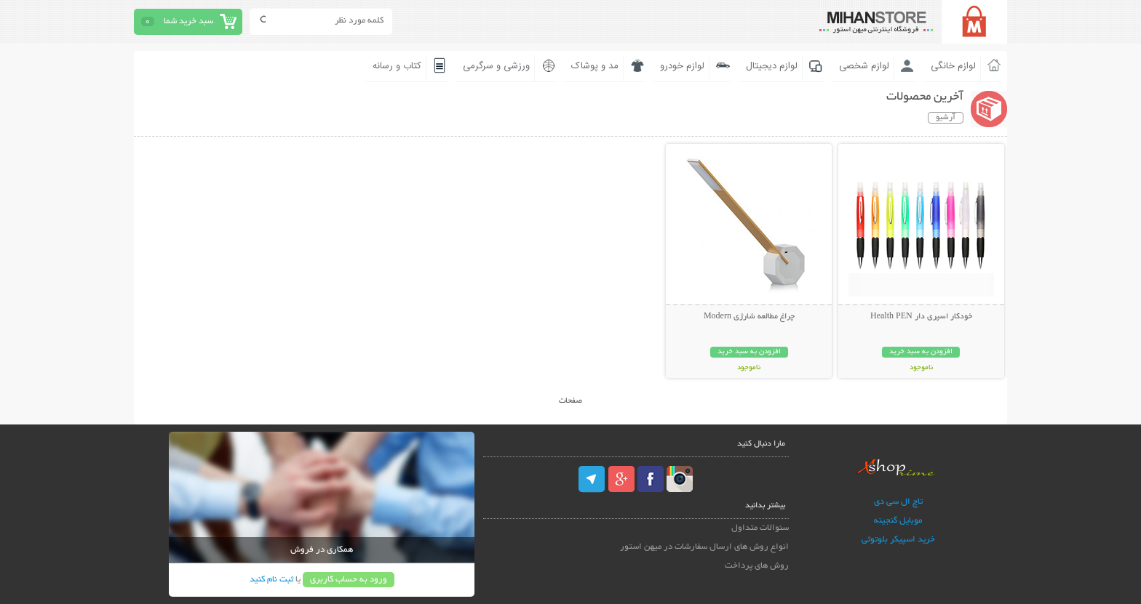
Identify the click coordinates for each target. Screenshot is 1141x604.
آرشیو (945, 117)
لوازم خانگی (953, 66)
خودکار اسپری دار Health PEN (921, 317)
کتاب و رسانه (397, 66)
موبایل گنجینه (898, 521)
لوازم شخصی (864, 66)
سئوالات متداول (760, 528)
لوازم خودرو (682, 66)
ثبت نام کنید (271, 579)
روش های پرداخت (757, 566)
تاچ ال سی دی (898, 502)
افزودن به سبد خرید (921, 352)
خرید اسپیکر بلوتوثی (898, 539)
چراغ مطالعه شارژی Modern (749, 317)
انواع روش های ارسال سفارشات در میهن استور (704, 547)
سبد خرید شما (188, 21)
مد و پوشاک (595, 66)
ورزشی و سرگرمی (496, 66)
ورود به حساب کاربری (348, 579)
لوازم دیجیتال (772, 66)
